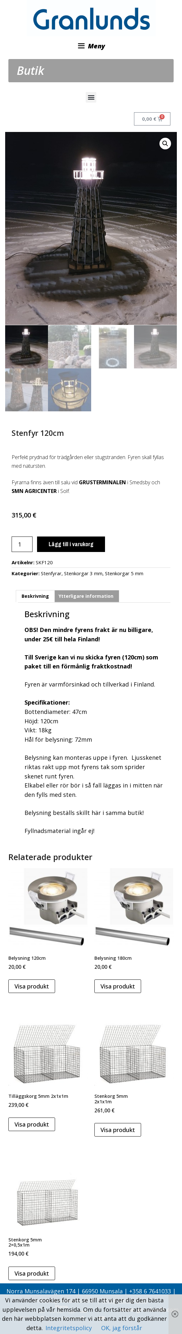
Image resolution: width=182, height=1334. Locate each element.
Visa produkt (31, 986)
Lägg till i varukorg (71, 544)
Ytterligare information (86, 596)
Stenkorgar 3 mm (83, 573)
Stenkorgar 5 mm (124, 573)
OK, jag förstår (121, 1328)
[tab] (35, 596)
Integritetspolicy (69, 1328)
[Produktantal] (22, 544)
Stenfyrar (51, 573)
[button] (91, 97)
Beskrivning (35, 596)
